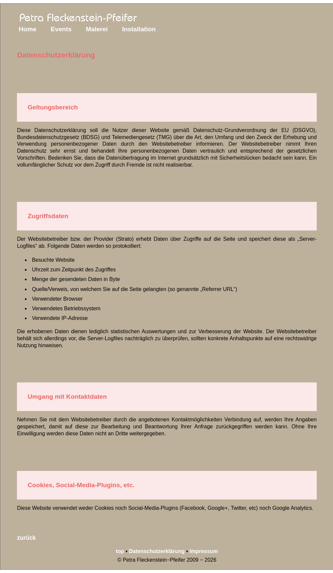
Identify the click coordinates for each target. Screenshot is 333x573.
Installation (139, 29)
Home (27, 29)
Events (61, 29)
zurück (26, 537)
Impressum (204, 551)
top (120, 551)
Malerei (97, 29)
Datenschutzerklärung (157, 551)
